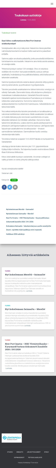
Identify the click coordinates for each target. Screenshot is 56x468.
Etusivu (10, 452)
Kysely (46, 452)
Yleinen (14, 180)
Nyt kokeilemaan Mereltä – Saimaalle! (20, 209)
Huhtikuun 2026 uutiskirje (15, 234)
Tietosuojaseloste (35, 457)
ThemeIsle (34, 463)
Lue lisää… (29, 291)
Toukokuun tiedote (9, 33)
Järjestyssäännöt (34, 452)
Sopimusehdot (19, 457)
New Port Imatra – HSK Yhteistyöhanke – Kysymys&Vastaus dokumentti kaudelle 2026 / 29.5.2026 (27, 346)
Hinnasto (19, 452)
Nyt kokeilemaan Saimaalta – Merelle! (20, 214)
